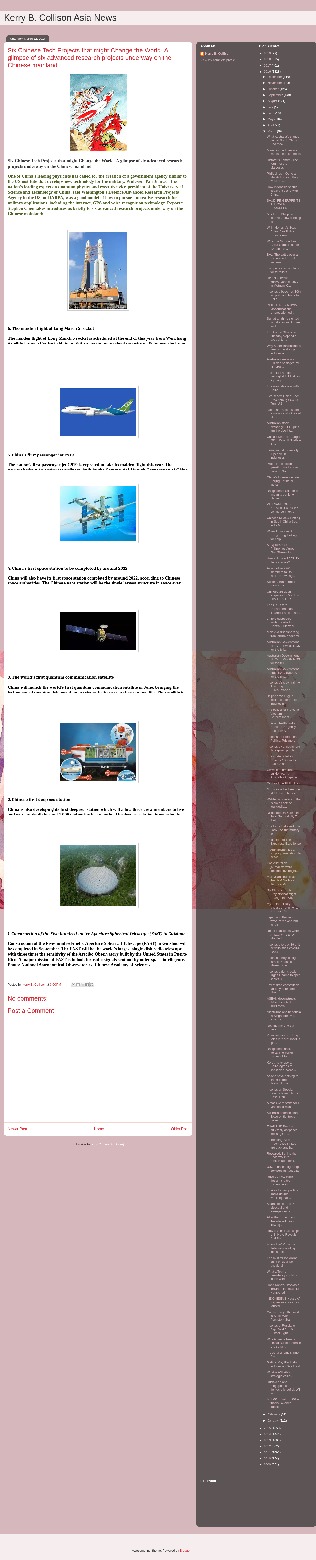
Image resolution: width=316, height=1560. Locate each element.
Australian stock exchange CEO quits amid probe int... (283, 426)
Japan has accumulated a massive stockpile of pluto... (284, 413)
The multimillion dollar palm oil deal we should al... (282, 1261)
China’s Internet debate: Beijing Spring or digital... (283, 480)
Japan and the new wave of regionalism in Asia (282, 920)
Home (99, 1129)
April (271, 125)
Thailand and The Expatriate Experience (284, 841)
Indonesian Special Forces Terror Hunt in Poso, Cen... (283, 1093)
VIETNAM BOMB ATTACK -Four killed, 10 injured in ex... (283, 507)
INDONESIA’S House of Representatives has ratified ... (283, 1302)
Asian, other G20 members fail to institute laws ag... (281, 571)
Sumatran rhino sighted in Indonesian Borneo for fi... (283, 322)
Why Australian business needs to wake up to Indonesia (284, 349)
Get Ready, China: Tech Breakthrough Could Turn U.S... (283, 399)
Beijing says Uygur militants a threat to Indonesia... (282, 699)
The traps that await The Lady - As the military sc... (283, 829)
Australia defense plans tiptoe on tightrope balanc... (283, 1116)
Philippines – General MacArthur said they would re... (282, 177)
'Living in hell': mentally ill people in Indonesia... (282, 453)
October (274, 89)
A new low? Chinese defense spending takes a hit (281, 1248)
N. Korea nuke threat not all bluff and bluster (284, 791)
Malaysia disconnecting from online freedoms (283, 634)
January (274, 1420)
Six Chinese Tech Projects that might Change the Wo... (281, 893)
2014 (268, 1434)
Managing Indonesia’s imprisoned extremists (283, 152)
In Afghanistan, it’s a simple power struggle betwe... (283, 853)
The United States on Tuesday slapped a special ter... (281, 335)
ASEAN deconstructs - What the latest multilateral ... (282, 1002)
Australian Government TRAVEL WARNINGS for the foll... (283, 645)
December (275, 77)
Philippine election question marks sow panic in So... (282, 467)
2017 (268, 65)
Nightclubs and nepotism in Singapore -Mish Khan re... (284, 1015)
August (273, 101)
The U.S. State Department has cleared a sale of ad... (283, 608)
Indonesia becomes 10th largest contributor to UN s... (284, 295)
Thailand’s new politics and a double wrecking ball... (282, 1194)
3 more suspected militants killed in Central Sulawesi (280, 622)
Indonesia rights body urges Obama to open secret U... (283, 975)
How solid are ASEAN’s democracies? (283, 560)
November (275, 82)
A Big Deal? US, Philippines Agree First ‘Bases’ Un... (280, 548)
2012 (268, 1446)
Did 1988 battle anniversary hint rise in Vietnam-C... (282, 281)
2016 (268, 71)
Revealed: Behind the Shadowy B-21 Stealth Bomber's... (281, 1157)
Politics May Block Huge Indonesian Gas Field (283, 1364)
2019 (268, 53)
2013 (268, 1440)
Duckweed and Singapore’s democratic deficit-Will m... (283, 1387)
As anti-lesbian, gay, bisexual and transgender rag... (281, 1207)
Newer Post (17, 1129)
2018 (268, 59)
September (276, 95)
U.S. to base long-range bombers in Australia (283, 1168)
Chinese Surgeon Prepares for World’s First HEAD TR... (283, 595)
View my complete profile (217, 60)
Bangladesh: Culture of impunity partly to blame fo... (282, 494)
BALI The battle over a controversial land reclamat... (282, 258)
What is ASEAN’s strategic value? (279, 1374)
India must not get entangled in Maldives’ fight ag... (284, 376)
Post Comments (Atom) (107, 1144)
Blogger (185, 1550)
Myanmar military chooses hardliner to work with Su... (282, 907)
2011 (268, 1452)
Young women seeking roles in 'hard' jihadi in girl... (283, 1039)
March (272, 131)
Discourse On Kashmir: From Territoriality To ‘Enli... (283, 816)
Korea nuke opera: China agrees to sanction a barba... (281, 1066)
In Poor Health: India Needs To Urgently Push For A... (281, 726)
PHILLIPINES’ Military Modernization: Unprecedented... (282, 308)
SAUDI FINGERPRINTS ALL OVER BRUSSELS (283, 204)
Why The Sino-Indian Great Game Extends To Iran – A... (283, 244)
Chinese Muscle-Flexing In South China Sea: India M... (283, 521)
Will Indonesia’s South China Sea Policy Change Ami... (282, 231)
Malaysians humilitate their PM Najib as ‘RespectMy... (281, 880)
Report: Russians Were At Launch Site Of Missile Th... (283, 934)
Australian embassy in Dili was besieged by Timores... (283, 362)
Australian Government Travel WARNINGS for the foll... (283, 672)
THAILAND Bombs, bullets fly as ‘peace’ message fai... (282, 1130)
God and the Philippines (283, 783)
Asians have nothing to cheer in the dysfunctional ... (282, 1079)
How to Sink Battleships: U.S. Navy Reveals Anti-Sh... (283, 1234)
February (274, 1414)
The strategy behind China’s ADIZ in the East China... (282, 760)
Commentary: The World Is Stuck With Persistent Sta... (283, 1315)
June (271, 113)
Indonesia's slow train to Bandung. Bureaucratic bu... (283, 686)
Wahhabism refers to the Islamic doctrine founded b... (283, 802)
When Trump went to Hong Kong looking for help (282, 535)
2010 (268, 1458)
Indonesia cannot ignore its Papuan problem (283, 748)
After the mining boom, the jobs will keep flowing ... (282, 1221)
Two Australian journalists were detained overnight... (283, 866)
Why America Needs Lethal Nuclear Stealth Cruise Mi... (284, 1342)
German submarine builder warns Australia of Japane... (283, 773)
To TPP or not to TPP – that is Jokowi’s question (283, 1402)
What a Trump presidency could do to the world (282, 1275)
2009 (268, 1464)
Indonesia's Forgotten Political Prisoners (282, 738)
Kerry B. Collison (217, 53)
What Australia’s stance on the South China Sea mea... (283, 140)
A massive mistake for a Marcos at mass (283, 1105)
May (271, 119)
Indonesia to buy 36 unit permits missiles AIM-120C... (283, 948)
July (271, 107)
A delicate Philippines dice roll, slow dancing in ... (284, 217)
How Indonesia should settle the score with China (282, 190)
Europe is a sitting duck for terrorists (283, 270)
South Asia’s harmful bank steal (281, 583)
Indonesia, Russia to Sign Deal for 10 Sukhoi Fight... (281, 1329)
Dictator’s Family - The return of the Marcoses (282, 163)
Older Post (180, 1129)
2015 (268, 1428)
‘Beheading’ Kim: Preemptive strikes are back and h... (281, 1143)
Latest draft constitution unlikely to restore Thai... (283, 988)
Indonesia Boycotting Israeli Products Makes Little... (281, 961)
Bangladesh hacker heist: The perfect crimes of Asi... (280, 1052)
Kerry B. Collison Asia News (60, 18)
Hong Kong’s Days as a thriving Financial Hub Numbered (283, 1288)
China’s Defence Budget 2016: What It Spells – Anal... (284, 440)
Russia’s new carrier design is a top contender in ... (281, 1180)
